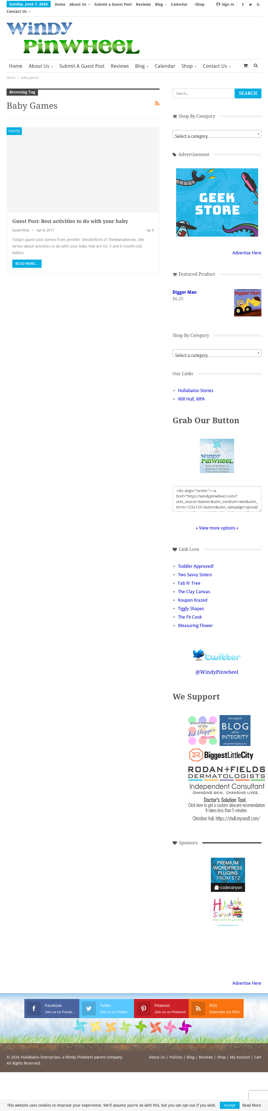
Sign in (225, 4)
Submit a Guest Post (113, 4)
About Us (77, 4)
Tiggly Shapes (191, 601)
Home (60, 4)
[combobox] (217, 127)
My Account (240, 1050)
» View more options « (217, 521)
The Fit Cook (190, 610)
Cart (257, 1050)
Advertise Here (246, 245)
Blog (159, 4)
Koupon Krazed (192, 593)
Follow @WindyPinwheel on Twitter (217, 644)
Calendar (165, 59)
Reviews (143, 4)
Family (14, 124)
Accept (229, 1105)
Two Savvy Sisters (195, 567)
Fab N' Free (189, 576)
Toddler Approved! (196, 559)
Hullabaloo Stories (195, 383)
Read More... (27, 256)
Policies (175, 1050)
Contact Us (215, 59)
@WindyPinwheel (217, 665)
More (177, 4)
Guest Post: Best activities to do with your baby (70, 214)
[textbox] (217, 129)
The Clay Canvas (194, 584)
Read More (251, 1105)
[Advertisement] (191, 868)
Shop (187, 59)
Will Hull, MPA (191, 392)
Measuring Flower (195, 618)
